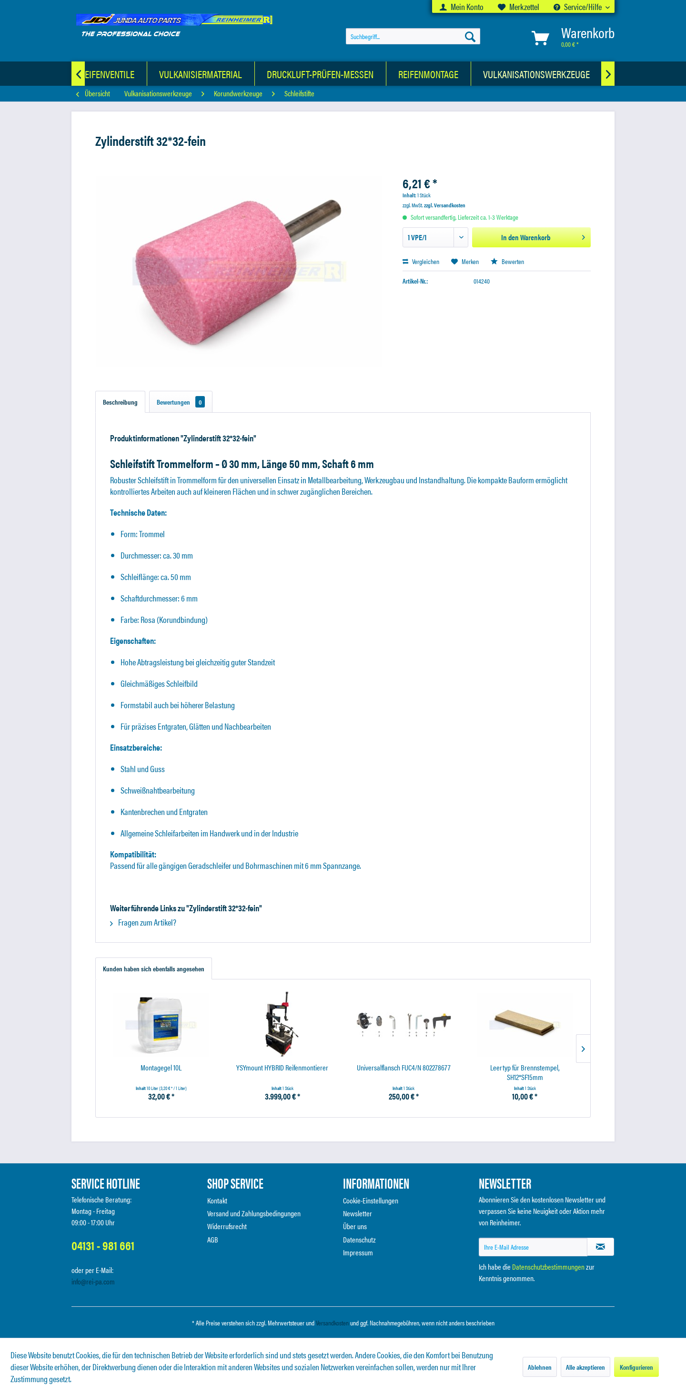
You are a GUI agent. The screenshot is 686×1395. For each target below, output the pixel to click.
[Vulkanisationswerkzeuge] (536, 73)
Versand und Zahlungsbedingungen (254, 1213)
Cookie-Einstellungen (370, 1200)
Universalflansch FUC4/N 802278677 (404, 1068)
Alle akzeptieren (585, 1367)
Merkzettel (518, 6)
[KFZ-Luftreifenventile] (90, 73)
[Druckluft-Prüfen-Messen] (320, 73)
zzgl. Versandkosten (444, 205)
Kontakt (217, 1200)
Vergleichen (421, 261)
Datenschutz (359, 1239)
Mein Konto (462, 6)
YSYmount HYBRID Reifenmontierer (282, 1068)
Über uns (355, 1226)
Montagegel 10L (161, 1068)
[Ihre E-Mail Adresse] (533, 1247)
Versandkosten (332, 1322)
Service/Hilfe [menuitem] (578, 6)
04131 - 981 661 (102, 1245)
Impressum (358, 1252)
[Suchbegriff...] (413, 36)
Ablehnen (540, 1367)
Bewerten (507, 261)
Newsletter (357, 1213)
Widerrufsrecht (227, 1226)
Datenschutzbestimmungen (548, 1266)
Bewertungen (181, 401)
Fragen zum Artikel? (143, 922)
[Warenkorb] (571, 38)
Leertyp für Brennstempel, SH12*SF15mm (525, 1072)
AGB (212, 1239)
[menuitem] (462, 6)
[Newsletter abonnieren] (600, 1247)
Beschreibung (120, 402)
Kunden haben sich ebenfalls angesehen (153, 968)
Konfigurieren (636, 1367)
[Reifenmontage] (428, 73)
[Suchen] (470, 36)
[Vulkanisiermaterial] (200, 73)
